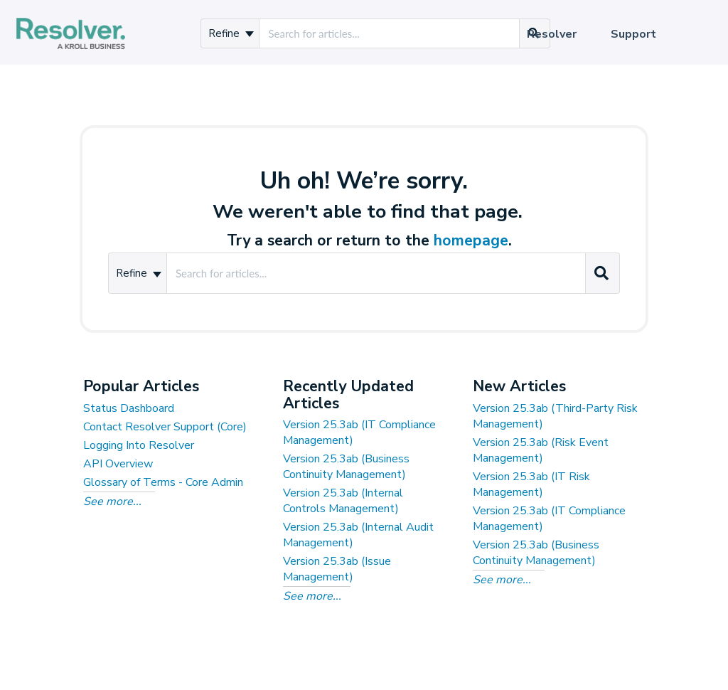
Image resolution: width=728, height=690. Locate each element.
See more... (112, 501)
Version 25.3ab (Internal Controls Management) (343, 500)
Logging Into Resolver (138, 445)
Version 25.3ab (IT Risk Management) (531, 484)
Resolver (552, 34)
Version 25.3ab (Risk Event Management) (541, 450)
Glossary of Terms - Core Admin (163, 482)
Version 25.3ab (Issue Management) (337, 569)
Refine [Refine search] (231, 33)
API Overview (118, 464)
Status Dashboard (128, 408)
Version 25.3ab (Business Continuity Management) (346, 466)
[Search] (602, 273)
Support (633, 34)
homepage (471, 240)
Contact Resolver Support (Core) (165, 427)
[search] (389, 33)
